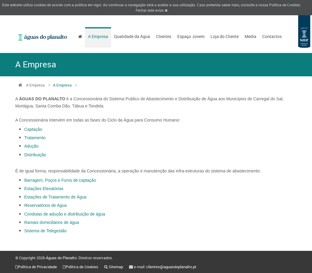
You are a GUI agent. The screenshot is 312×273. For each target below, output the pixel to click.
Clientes (163, 36)
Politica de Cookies (284, 4)
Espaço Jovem (191, 36)
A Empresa (98, 36)
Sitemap (116, 266)
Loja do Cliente (224, 36)
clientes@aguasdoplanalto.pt (171, 266)
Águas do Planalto (61, 257)
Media (250, 36)
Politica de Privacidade (37, 266)
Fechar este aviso (151, 10)
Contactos (272, 36)
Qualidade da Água (132, 36)
